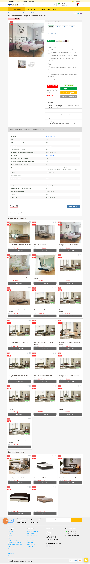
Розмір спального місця (54, 23)
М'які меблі (30, 541)
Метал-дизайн (50, 135)
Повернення (11, 547)
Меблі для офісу (31, 543)
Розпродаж (30, 545)
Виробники (11, 552)
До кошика (69, 88)
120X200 (58, 27)
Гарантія (10, 534)
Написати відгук (73, 205)
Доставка (11, 1)
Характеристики (16, 128)
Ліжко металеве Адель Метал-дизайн (70, 276)
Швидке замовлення (69, 95)
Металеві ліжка (50, 154)
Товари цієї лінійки (38, 128)
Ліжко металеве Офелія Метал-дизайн (19, 243)
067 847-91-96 (62, 6)
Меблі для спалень (15, 12)
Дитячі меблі (30, 539)
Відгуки (10, 536)
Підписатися (76, 518)
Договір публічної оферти (14, 541)
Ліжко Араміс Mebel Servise (41, 476)
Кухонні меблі (30, 532)
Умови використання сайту (15, 543)
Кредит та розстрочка (28, 1)
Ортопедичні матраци (42, 9)
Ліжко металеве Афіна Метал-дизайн (44, 308)
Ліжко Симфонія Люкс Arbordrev (68, 476)
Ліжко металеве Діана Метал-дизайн (19, 341)
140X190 (65, 27)
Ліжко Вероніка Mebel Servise (16, 476)
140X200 (72, 27)
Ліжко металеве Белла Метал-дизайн (19, 276)
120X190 (51, 27)
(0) (58, 21)
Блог (9, 545)
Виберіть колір (52, 38)
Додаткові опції (52, 46)
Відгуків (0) (27, 128)
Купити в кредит (69, 92)
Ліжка (30, 9)
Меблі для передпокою (33, 530)
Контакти (10, 550)
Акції (9, 554)
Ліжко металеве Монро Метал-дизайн (45, 407)
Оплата (19, 1)
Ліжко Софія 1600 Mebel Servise (42, 508)
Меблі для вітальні (32, 534)
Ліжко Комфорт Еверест (15, 508)
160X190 (51, 30)
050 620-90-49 (62, 4)
